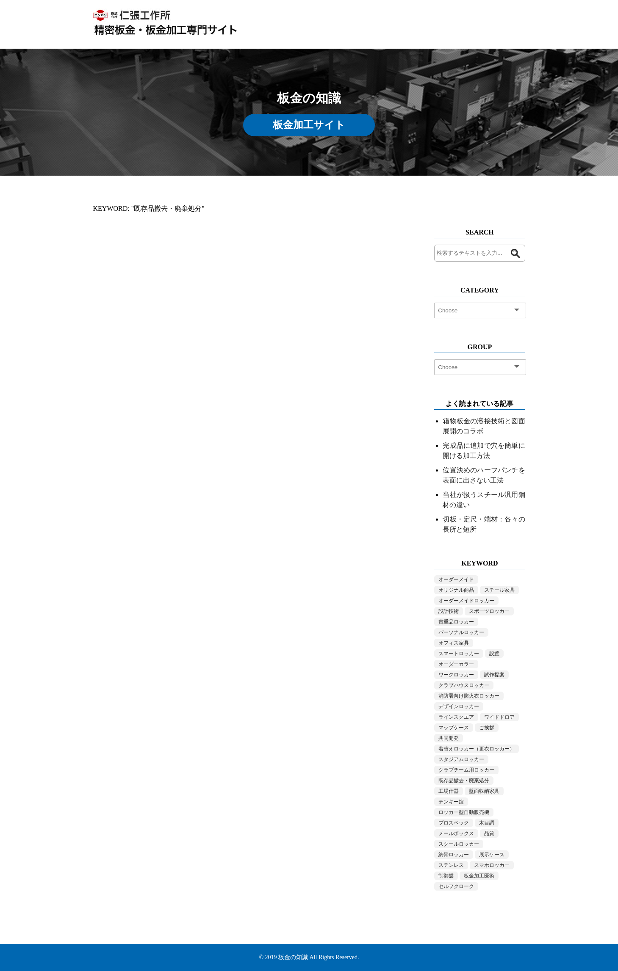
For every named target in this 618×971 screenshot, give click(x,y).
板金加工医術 (479, 876)
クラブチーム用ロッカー (466, 770)
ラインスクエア (456, 717)
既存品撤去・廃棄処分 (463, 780)
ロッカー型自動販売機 (463, 812)
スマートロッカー (458, 654)
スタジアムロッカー (461, 759)
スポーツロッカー (489, 611)
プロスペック (453, 823)
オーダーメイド (456, 579)
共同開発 (448, 738)
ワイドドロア (499, 717)
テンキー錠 (451, 802)
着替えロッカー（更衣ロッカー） (476, 749)
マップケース (453, 728)
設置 (494, 654)
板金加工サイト (309, 124)
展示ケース (491, 855)
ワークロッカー (456, 675)
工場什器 (448, 791)
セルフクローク (456, 886)
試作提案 (494, 675)
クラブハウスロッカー (463, 685)
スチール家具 (499, 590)
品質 (489, 833)
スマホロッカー (492, 865)
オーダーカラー (456, 664)
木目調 (486, 823)
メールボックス (456, 833)
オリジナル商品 (456, 590)
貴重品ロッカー (456, 622)
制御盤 (446, 876)
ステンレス (451, 865)
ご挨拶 (486, 728)
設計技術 (448, 611)
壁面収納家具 (484, 791)
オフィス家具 (453, 643)
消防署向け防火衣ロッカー (468, 696)
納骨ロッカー (453, 855)
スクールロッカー (458, 844)
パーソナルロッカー (461, 632)
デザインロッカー (458, 706)
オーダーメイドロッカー (466, 601)
